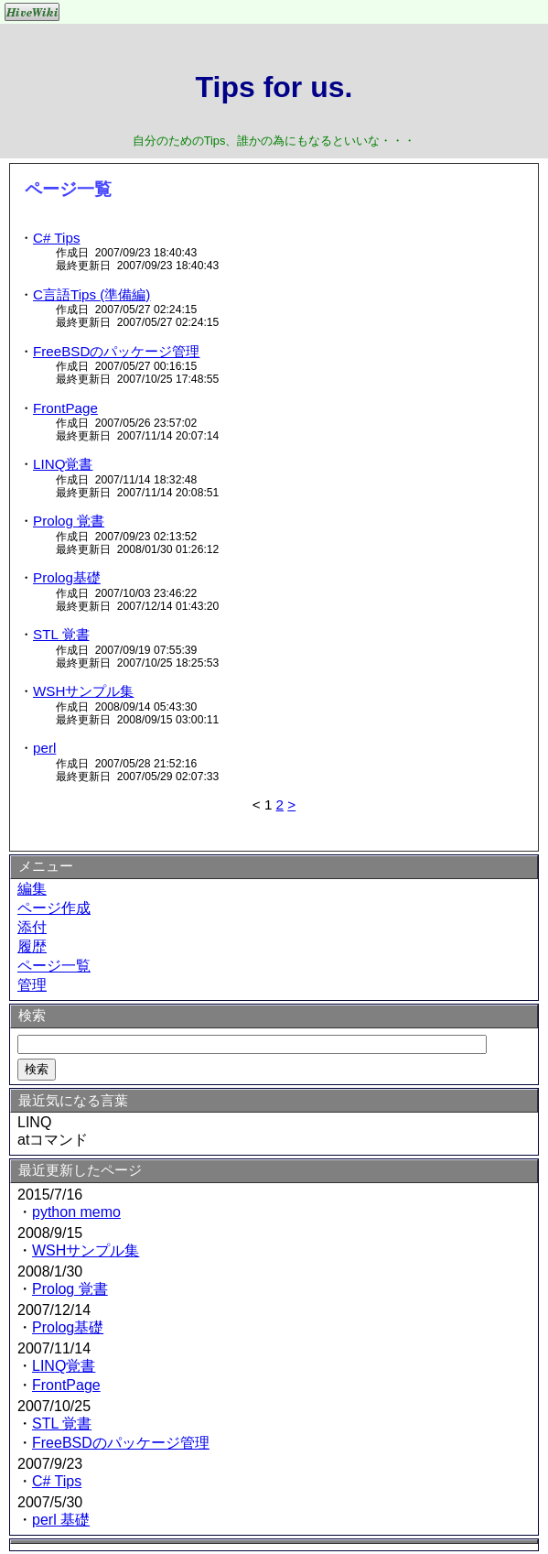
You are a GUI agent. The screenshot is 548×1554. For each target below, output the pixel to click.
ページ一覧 (54, 965)
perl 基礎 (61, 1519)
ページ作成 (54, 908)
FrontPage (65, 408)
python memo (76, 1212)
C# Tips (57, 237)
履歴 (32, 946)
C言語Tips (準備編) (91, 294)
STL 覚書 (61, 634)
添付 (32, 927)
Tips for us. (274, 87)
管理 (32, 985)
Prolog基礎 (67, 577)
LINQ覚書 (62, 464)
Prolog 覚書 (68, 520)
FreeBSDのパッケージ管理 (116, 351)
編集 (32, 889)
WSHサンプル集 (83, 691)
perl (44, 747)
